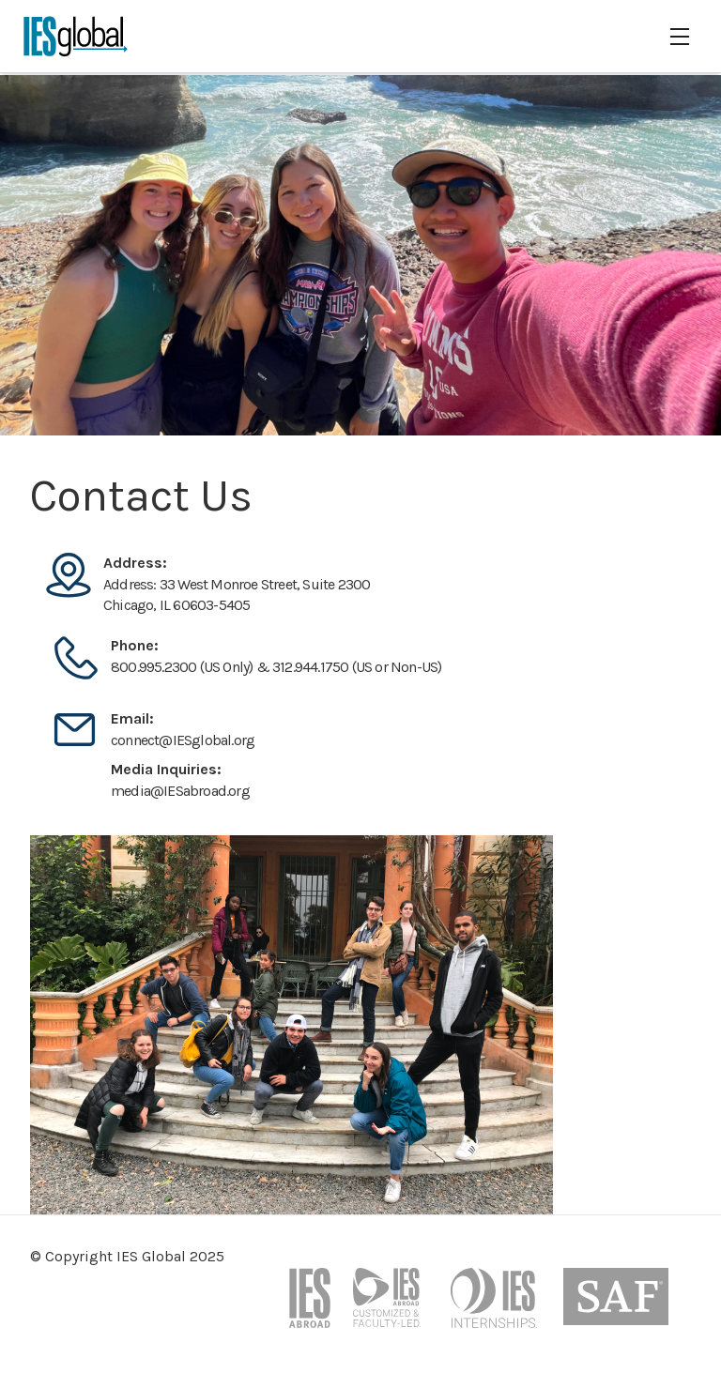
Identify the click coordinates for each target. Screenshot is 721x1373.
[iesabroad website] (309, 1305)
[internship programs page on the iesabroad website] (496, 1305)
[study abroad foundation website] (615, 1305)
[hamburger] (679, 37)
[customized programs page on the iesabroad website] (390, 1305)
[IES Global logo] (76, 36)
